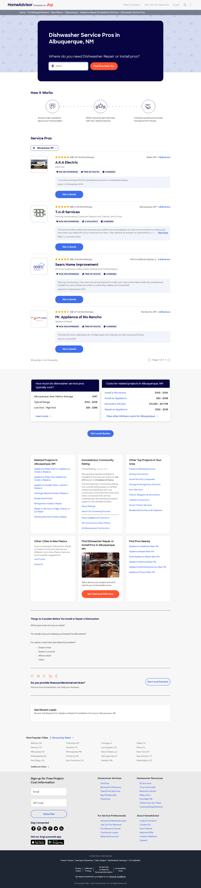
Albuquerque (71, 12)
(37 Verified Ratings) (83, 312)
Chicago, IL (106, 743)
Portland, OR (72, 756)
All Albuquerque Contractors (95, 528)
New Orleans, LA (109, 752)
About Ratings (88, 506)
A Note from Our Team (150, 803)
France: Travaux (67, 860)
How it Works (146, 828)
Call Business (164, 157)
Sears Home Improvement (76, 265)
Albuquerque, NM (44, 148)
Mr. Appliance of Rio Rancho (78, 317)
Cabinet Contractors (139, 500)
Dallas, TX (141, 743)
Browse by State (63, 737)
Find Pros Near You (104, 66)
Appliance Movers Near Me (142, 572)
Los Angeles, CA (109, 747)
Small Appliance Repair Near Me (144, 556)
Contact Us (145, 824)
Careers (143, 840)
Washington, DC (144, 760)
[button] (100, 736)
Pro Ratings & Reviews (38, 12)
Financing (105, 799)
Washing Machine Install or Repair (50, 517)
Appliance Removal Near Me (142, 562)
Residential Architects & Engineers (145, 510)
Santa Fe (38, 564)
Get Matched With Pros (101, 594)
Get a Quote (69, 194)
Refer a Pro (145, 795)
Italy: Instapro (100, 860)
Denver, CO (36, 747)
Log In (176, 4)
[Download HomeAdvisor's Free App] (39, 842)
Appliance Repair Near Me (141, 551)
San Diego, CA (37, 760)
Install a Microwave (115, 392)
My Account (145, 783)
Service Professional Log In (113, 821)
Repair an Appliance (116, 409)
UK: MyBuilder (134, 860)
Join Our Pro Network (156, 4)
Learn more (44, 416)
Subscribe (49, 814)
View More (163, 232)
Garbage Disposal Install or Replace (51, 493)
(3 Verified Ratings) (83, 207)
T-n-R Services (67, 212)
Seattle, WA (107, 760)
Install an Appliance (115, 398)
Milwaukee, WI (38, 752)
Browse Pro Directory (110, 787)
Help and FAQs (146, 832)
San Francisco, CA (75, 760)
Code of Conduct (148, 821)
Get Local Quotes (100, 433)
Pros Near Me (146, 799)
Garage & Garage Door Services (145, 484)
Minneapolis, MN (74, 752)
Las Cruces (39, 559)
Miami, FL (141, 747)
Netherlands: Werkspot (117, 860)
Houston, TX (72, 747)
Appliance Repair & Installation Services (99, 12)
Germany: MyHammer (84, 860)
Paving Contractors (138, 474)
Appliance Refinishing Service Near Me (147, 567)
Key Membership (108, 795)
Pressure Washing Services (142, 469)
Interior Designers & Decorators (144, 495)
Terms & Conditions (117, 877)
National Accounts (109, 836)
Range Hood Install (43, 498)
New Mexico (57, 12)
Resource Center (148, 791)
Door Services (136, 489)
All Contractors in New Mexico (96, 523)
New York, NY (143, 752)
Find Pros (104, 783)
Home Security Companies (142, 479)
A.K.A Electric (66, 162)
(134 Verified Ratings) (84, 157)
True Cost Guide (147, 787)
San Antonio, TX (144, 756)
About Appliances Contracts (95, 518)
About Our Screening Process (96, 511)
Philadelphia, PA (38, 756)
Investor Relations (148, 836)
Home (22, 12)
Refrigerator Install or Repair (48, 503)
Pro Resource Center (110, 828)
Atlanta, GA (36, 743)
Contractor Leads (109, 832)
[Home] (30, 4)
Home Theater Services (140, 505)
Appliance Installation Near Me (144, 546)
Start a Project (132, 4)
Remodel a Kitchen (115, 403)
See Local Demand (158, 681)
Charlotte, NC (72, 743)
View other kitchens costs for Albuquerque (132, 416)
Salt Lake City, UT (109, 756)
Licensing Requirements (151, 807)
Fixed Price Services (110, 791)
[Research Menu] (190, 5)
